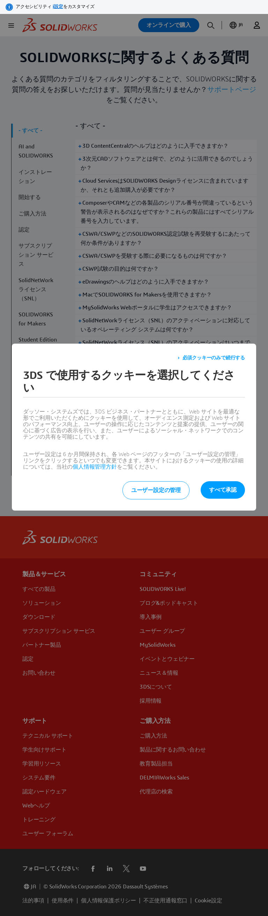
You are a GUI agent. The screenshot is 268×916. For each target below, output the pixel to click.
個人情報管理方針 (95, 467)
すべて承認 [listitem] (223, 490)
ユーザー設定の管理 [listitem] (156, 490)
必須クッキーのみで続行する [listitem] (214, 358)
